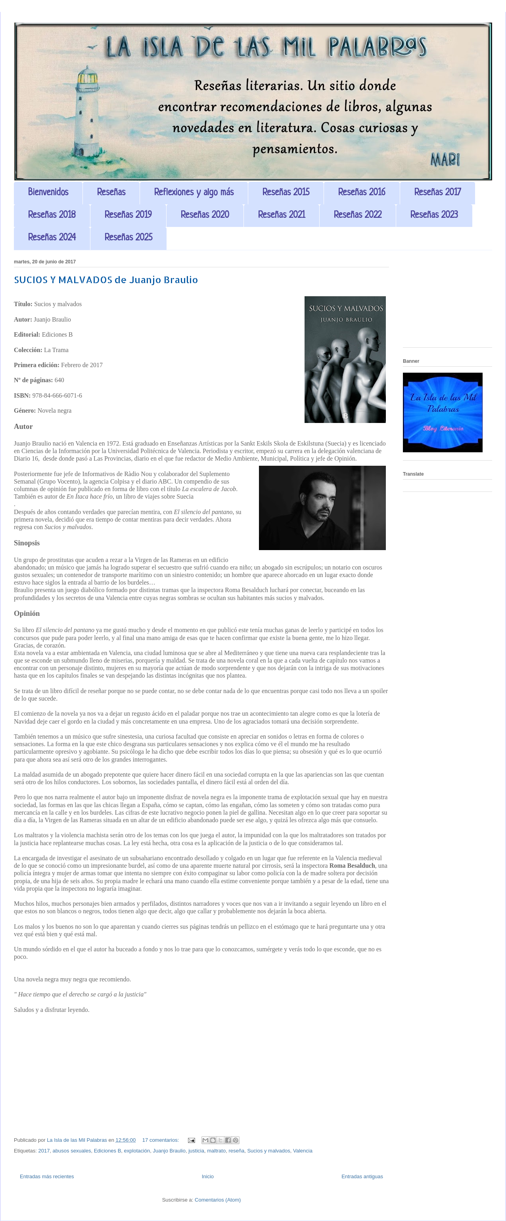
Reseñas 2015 (286, 193)
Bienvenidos (48, 193)
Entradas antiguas (362, 1176)
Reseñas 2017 (437, 193)
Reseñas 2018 (52, 216)
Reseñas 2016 (361, 193)
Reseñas (111, 193)
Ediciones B (107, 1151)
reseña (236, 1151)
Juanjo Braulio (169, 1151)
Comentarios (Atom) (218, 1200)
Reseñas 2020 (205, 216)
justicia (196, 1151)
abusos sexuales (72, 1151)
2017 (44, 1151)
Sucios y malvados (268, 1151)
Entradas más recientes (47, 1176)
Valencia (302, 1151)
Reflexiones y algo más (194, 193)
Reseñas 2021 (281, 216)
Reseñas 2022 (357, 216)
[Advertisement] (447, 301)
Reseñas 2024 (52, 238)
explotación (137, 1151)
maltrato (216, 1151)
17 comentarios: (161, 1140)
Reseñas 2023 (434, 216)
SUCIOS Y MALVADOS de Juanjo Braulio (106, 279)
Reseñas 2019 (128, 216)
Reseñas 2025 (128, 238)
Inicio (208, 1176)
